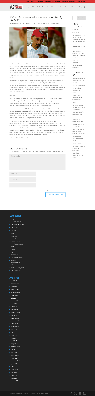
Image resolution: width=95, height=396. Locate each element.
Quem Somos (30, 2)
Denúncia (46, 23)
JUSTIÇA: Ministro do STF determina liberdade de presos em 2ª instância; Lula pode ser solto (78, 39)
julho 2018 (14, 298)
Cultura (13, 233)
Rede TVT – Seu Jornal (17, 268)
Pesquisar (81, 18)
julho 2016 (14, 366)
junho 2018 (14, 301)
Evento (13, 249)
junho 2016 (14, 369)
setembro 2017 (15, 326)
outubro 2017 (15, 324)
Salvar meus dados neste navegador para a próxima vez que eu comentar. (35, 190)
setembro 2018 (15, 292)
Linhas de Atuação (43, 7)
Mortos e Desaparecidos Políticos (15, 263)
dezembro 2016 (15, 352)
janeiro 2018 (14, 315)
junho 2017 (14, 335)
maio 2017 (14, 338)
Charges (13, 230)
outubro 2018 (15, 289)
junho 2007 (14, 381)
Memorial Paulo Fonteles (59, 7)
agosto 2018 (14, 295)
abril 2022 (14, 281)
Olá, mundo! (76, 29)
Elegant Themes (23, 393)
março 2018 (14, 309)
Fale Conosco (81, 2)
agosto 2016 (14, 364)
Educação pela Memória (52, 2)
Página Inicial (31, 7)
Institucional (14, 255)
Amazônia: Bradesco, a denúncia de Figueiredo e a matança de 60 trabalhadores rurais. (77, 95)
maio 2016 (14, 372)
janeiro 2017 (14, 349)
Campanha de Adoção (17, 224)
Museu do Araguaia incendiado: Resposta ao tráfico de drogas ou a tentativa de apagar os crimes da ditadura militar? (78, 114)
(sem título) (75, 32)
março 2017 (14, 344)
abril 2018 (14, 307)
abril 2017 (14, 341)
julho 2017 (14, 332)
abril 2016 (14, 375)
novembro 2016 (15, 355)
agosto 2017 (14, 329)
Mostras (74, 7)
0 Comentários (54, 23)
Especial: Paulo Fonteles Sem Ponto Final (17, 244)
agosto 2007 (14, 378)
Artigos (40, 23)
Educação (14, 239)
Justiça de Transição (17, 257)
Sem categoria (15, 270)
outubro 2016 (15, 358)
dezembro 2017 (15, 318)
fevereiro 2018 (15, 312)
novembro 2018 (15, 287)
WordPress (44, 393)
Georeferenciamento (68, 2)
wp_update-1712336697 (19, 23)
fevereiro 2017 (15, 347)
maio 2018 (14, 304)
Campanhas (39, 2)
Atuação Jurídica (16, 222)
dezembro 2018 (15, 284)
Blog (80, 7)
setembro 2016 (15, 361)
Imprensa (14, 252)
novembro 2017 (15, 321)
